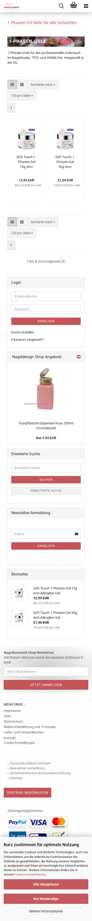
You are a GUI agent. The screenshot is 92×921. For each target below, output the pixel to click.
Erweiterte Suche (46, 490)
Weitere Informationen (46, 911)
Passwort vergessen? (27, 340)
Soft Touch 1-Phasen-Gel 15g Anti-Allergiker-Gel (26, 162)
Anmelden (46, 321)
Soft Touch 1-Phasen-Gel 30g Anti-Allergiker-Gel (65, 162)
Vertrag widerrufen (27, 793)
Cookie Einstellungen (19, 743)
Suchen (46, 479)
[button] (12, 84)
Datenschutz (13, 721)
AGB (7, 716)
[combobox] (43, 84)
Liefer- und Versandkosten (24, 732)
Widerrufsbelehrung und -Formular (30, 727)
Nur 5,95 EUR (46, 438)
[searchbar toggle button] (61, 6)
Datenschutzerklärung (30, 874)
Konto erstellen (22, 332)
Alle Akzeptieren (46, 884)
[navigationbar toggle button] (86, 6)
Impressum (12, 711)
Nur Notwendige (46, 899)
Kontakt (10, 738)
